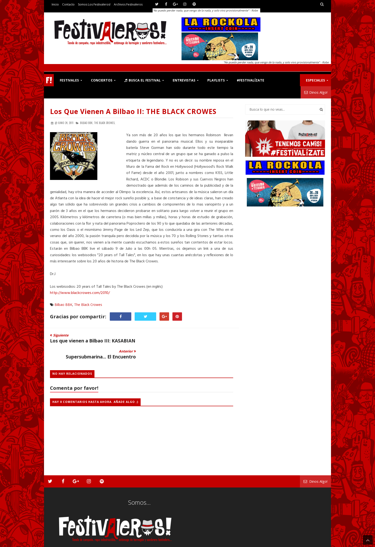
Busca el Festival (142, 80)
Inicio (55, 4)
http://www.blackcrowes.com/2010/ (80, 293)
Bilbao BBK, (86, 123)
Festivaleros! (58, 542)
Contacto (68, 4)
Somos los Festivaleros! (94, 4)
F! (49, 80)
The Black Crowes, (104, 123)
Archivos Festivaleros (128, 4)
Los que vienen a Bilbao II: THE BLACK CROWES (133, 111)
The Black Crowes (88, 304)
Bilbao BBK (63, 304)
